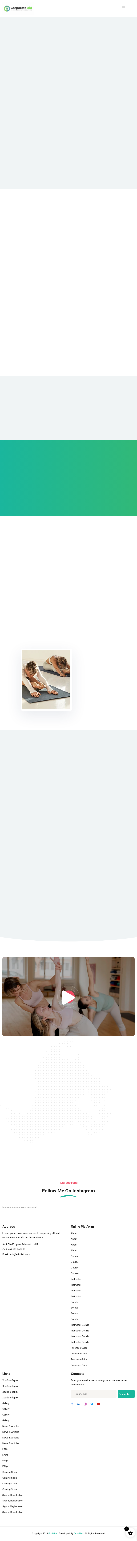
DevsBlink (79, 1533)
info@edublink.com (20, 1254)
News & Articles (10, 1426)
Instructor (76, 1279)
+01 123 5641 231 (17, 1249)
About (74, 1233)
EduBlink (52, 1533)
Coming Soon (9, 1472)
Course (75, 1256)
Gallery (5, 1403)
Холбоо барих (10, 1380)
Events (74, 1302)
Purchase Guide (79, 1348)
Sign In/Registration (12, 1495)
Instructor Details (80, 1325)
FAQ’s (5, 1449)
